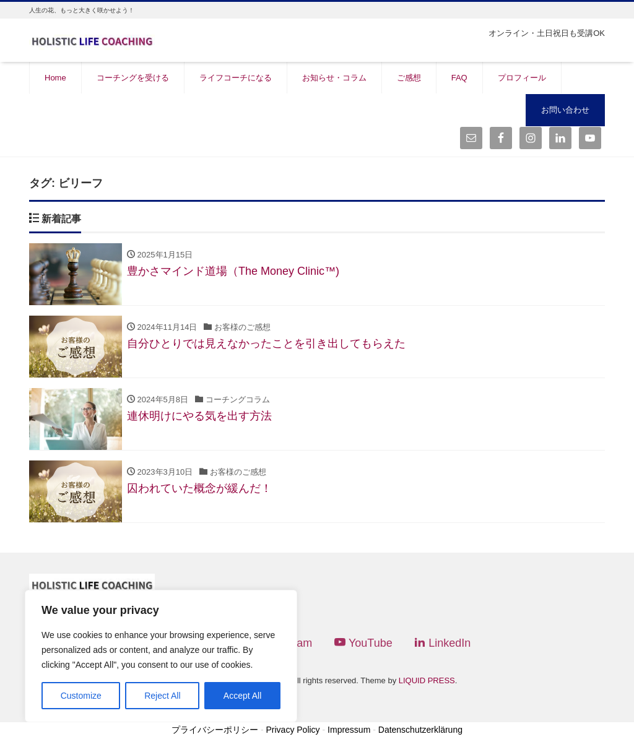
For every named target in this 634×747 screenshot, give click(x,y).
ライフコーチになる (235, 77)
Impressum (349, 730)
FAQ (459, 77)
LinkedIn (442, 642)
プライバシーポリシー (215, 730)
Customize (81, 696)
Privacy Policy (292, 730)
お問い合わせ (565, 109)
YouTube (363, 642)
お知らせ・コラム (334, 77)
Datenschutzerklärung (420, 730)
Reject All (162, 696)
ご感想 (409, 77)
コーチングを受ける (133, 77)
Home (55, 77)
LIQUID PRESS (427, 680)
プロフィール (522, 77)
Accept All (242, 696)
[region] (161, 656)
